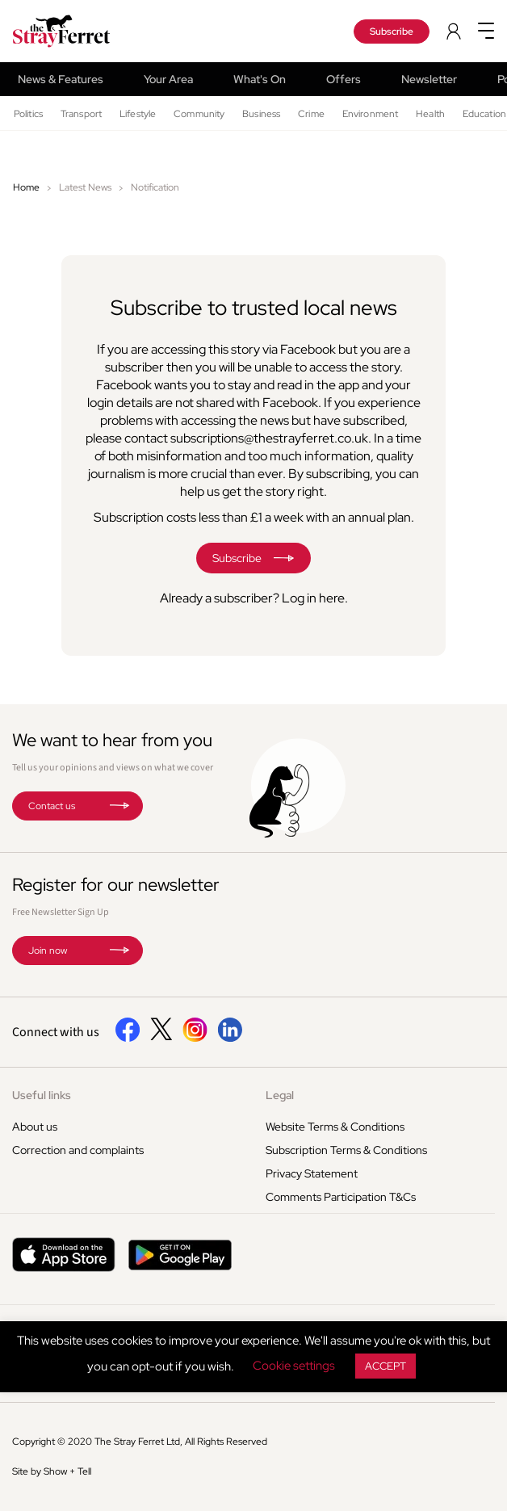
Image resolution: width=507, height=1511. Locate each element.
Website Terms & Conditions (335, 1126)
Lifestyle (137, 113)
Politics (28, 113)
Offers (343, 79)
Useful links (41, 1095)
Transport (81, 113)
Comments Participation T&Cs (341, 1197)
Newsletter (429, 79)
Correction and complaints (78, 1150)
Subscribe (391, 31)
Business (261, 113)
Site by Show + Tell (51, 1471)
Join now (47, 950)
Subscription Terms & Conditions (346, 1150)
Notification (155, 187)
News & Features (60, 79)
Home (26, 187)
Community (199, 113)
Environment (370, 113)
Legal (280, 1095)
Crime (311, 113)
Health (430, 113)
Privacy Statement (312, 1173)
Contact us (51, 806)
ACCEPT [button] (385, 1366)
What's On (259, 79)
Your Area (168, 79)
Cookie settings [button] (294, 1366)
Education (484, 113)
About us (34, 1126)
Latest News (85, 187)
